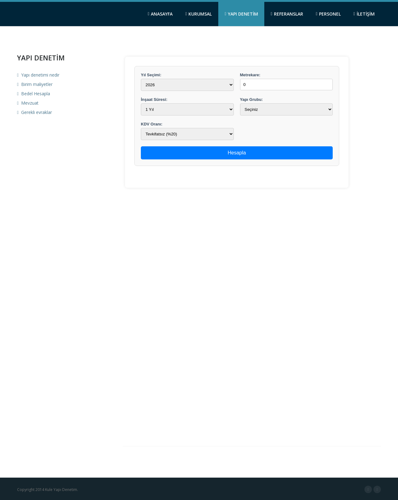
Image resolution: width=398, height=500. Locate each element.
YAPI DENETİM (241, 14)
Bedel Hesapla (33, 94)
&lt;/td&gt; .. (237, 241)
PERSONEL (328, 14)
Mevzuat (28, 103)
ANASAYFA (160, 14)
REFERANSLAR (287, 14)
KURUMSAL (198, 14)
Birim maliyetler (35, 84)
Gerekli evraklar (34, 112)
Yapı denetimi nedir (38, 75)
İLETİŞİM (364, 14)
